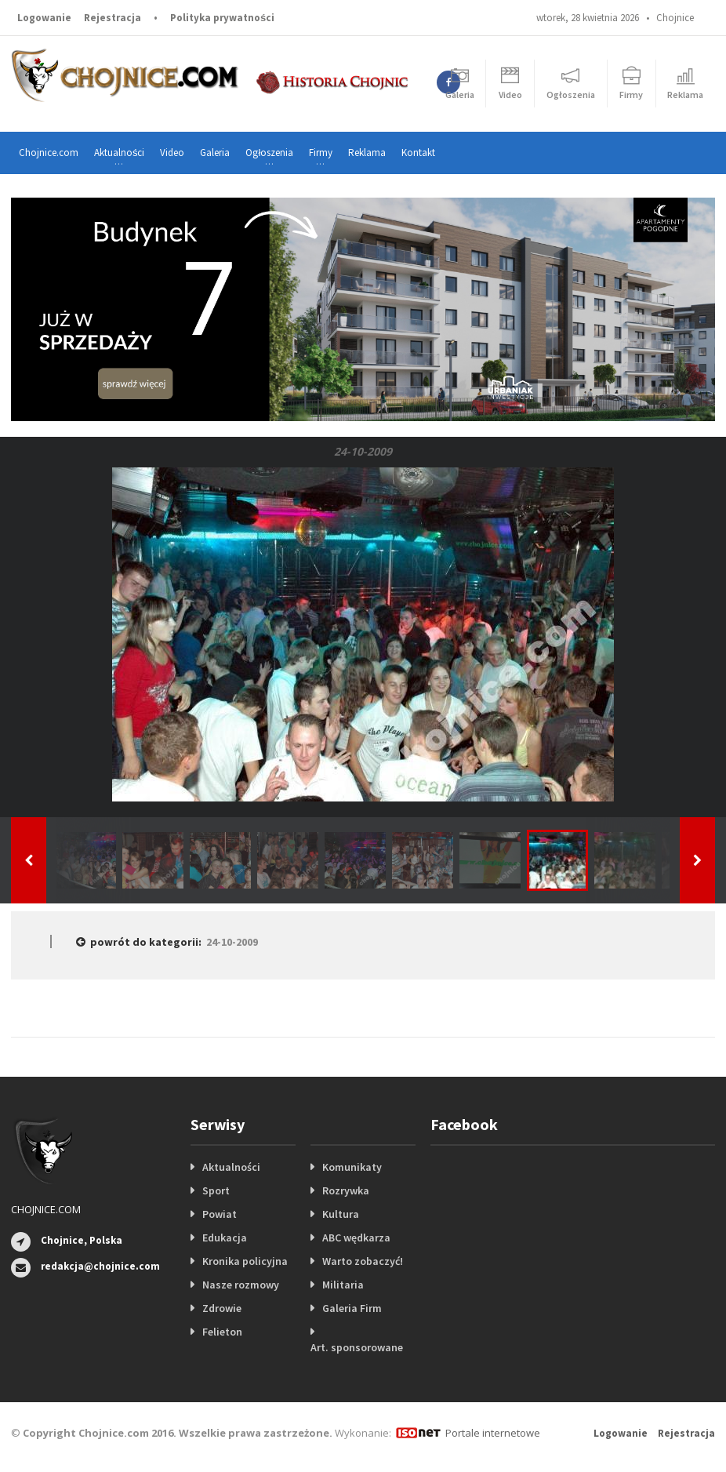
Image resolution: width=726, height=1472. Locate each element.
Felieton (222, 1332)
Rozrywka (345, 1190)
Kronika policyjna (245, 1261)
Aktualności (231, 1167)
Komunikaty (352, 1167)
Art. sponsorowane (356, 1347)
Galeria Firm (352, 1308)
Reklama (367, 152)
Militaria (343, 1285)
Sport (216, 1190)
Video (172, 152)
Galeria (215, 152)
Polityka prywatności (222, 17)
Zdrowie (221, 1308)
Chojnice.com (48, 152)
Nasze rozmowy (240, 1285)
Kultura (340, 1214)
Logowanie (44, 17)
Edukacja (224, 1237)
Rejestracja (112, 17)
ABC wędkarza (356, 1237)
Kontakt (418, 152)
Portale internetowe (492, 1433)
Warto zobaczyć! (362, 1261)
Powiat (219, 1214)
